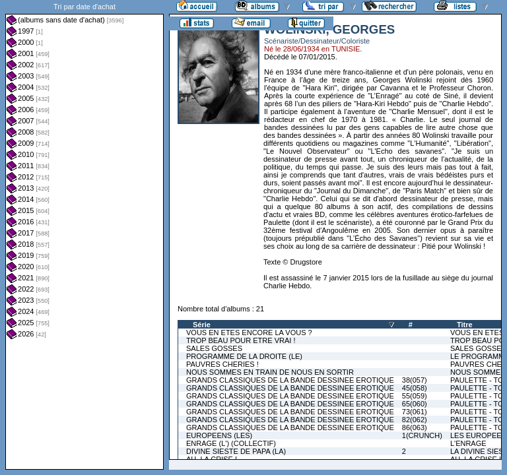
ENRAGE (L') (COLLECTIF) (231, 443)
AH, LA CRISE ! (211, 459)
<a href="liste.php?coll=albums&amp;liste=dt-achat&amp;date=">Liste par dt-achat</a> (84, 235)
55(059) (414, 396)
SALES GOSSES (214, 348)
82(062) (414, 420)
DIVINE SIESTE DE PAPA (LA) (236, 451)
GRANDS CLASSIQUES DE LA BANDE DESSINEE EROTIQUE (290, 380)
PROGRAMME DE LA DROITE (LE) (244, 356)
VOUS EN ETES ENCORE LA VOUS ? (249, 332)
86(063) (414, 427)
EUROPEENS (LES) (219, 435)
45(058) (414, 388)
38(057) (414, 380)
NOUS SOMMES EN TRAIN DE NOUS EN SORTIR (270, 372)
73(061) (414, 412)
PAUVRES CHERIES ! (222, 364)
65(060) (414, 404)
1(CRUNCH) (422, 435)
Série (202, 325)
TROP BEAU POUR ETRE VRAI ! (240, 340)
